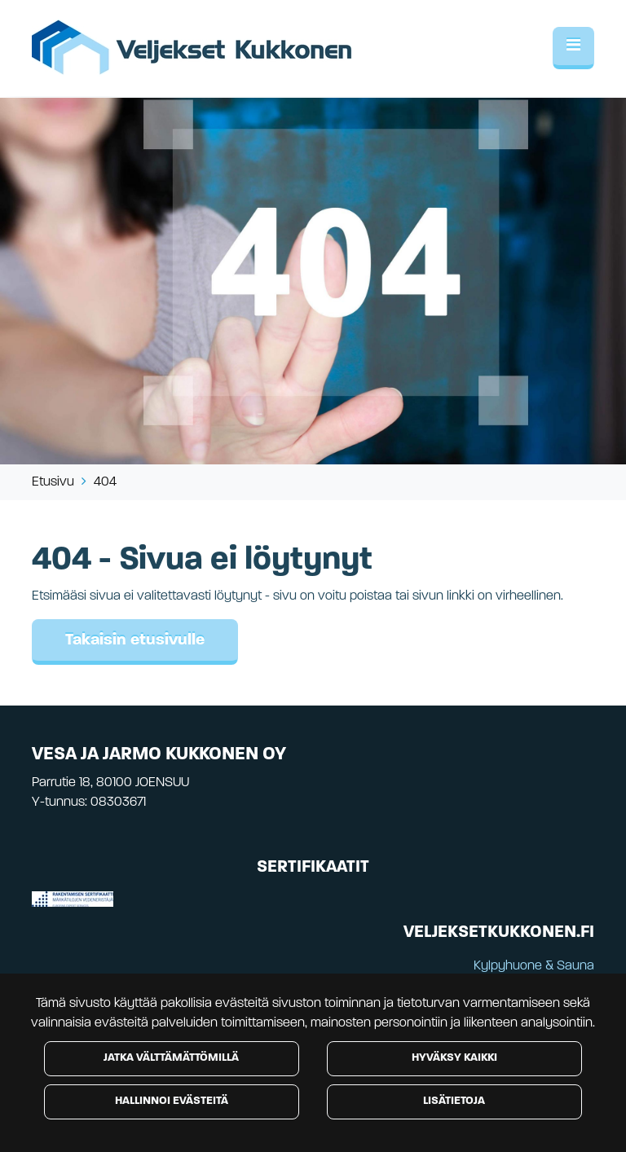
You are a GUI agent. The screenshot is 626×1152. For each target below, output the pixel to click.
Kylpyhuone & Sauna (534, 966)
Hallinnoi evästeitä (171, 1101)
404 (105, 482)
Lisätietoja (454, 1101)
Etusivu (53, 482)
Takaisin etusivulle (135, 640)
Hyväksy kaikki (454, 1058)
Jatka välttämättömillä (171, 1058)
